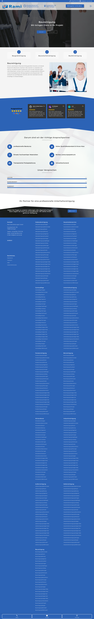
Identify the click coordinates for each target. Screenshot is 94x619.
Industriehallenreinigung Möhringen (71, 504)
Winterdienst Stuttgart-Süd (41, 465)
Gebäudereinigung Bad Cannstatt (42, 226)
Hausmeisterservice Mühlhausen (70, 247)
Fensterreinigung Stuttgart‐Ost (42, 397)
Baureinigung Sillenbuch (40, 582)
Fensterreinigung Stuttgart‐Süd (42, 399)
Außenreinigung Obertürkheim (42, 512)
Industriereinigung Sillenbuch (70, 451)
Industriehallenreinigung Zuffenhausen (72, 544)
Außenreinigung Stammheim (41, 519)
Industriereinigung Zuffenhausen (70, 479)
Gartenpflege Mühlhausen (41, 313)
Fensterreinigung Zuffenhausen (42, 413)
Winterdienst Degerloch (40, 430)
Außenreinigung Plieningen (41, 514)
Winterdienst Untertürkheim (41, 469)
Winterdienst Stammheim (41, 455)
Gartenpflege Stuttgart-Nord (41, 329)
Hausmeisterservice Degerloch (70, 233)
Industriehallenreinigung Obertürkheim (72, 512)
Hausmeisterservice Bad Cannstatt (70, 226)
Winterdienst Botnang (40, 427)
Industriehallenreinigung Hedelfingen (71, 500)
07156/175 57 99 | (76, 1)
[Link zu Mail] (2, 1)
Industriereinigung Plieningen (70, 448)
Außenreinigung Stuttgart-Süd (42, 530)
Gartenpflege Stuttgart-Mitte (41, 327)
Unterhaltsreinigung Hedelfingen (70, 306)
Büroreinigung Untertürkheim (70, 404)
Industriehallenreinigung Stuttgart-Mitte (72, 523)
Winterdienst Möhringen (40, 441)
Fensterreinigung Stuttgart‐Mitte (42, 392)
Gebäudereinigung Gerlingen (41, 238)
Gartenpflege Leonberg (40, 308)
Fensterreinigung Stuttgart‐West (42, 402)
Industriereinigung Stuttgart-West (70, 467)
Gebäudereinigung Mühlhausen (42, 247)
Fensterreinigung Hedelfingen (42, 371)
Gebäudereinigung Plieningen (42, 254)
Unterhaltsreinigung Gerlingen (70, 303)
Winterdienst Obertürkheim (41, 448)
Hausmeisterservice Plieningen (70, 254)
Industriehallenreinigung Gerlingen (71, 497)
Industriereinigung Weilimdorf (70, 476)
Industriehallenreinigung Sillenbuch (71, 516)
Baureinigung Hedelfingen (41, 565)
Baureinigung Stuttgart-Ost (41, 593)
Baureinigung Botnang (40, 556)
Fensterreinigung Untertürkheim (42, 404)
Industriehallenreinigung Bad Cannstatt (72, 486)
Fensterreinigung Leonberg (41, 374)
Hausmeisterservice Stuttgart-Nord (71, 264)
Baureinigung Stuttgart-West (41, 598)
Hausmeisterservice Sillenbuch (70, 257)
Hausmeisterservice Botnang (69, 231)
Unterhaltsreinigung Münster (69, 315)
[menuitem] (90, 6)
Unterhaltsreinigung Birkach (69, 294)
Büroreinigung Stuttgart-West (69, 402)
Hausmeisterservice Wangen (69, 278)
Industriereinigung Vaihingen (69, 472)
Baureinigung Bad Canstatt (41, 551)
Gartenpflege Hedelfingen (41, 306)
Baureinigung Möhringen (40, 570)
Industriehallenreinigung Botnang (70, 491)
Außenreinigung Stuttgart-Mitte (42, 523)
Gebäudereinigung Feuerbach (42, 236)
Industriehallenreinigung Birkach (70, 488)
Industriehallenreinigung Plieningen (71, 514)
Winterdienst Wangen (40, 474)
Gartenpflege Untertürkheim (41, 338)
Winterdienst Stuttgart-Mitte (41, 458)
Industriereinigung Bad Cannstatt (70, 423)
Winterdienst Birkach (40, 425)
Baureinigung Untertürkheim (41, 600)
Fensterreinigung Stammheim (42, 390)
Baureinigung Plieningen (40, 579)
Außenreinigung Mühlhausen (41, 507)
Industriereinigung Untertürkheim (70, 469)
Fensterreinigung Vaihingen (41, 406)
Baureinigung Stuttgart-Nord (41, 591)
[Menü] (90, 6)
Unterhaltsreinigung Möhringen (70, 310)
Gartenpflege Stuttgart (40, 289)
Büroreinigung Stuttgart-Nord (70, 395)
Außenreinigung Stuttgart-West (42, 533)
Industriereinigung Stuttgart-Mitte (70, 458)
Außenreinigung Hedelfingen (41, 500)
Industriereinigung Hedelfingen (70, 437)
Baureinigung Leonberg (40, 568)
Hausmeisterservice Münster (69, 250)
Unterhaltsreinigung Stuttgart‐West (71, 336)
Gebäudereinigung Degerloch (41, 233)
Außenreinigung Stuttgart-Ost (41, 528)
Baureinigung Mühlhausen (41, 572)
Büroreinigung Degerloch (69, 364)
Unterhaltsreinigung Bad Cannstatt (71, 292)
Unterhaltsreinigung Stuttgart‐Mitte (71, 327)
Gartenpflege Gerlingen (40, 303)
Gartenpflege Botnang (40, 296)
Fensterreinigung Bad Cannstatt (42, 357)
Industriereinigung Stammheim (70, 453)
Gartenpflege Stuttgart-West (41, 336)
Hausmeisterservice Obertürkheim (70, 252)
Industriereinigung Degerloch (69, 430)
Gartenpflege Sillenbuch (40, 322)
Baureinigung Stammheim (41, 584)
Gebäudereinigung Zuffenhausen (42, 282)
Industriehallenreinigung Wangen (70, 540)
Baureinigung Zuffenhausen (41, 610)
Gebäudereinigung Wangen (41, 278)
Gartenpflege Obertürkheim (41, 317)
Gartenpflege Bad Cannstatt (41, 292)
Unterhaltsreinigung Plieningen (70, 320)
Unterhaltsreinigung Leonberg (70, 308)
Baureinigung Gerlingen (40, 563)
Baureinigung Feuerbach (40, 561)
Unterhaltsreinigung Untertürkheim (71, 338)
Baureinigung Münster (40, 575)
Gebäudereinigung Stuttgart (41, 224)
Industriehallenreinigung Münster (70, 509)
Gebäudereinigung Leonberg (41, 243)
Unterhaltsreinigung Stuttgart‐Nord (71, 329)
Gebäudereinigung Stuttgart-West (42, 271)
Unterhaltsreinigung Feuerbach (70, 301)
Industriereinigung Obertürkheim (70, 446)
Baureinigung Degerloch (40, 558)
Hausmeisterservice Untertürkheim (71, 273)
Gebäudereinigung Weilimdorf (42, 280)
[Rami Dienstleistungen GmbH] (12, 7)
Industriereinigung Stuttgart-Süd (70, 465)
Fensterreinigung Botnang (41, 362)
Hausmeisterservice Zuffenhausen (70, 282)
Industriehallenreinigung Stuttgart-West (72, 533)
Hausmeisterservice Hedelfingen (70, 240)
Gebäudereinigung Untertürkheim (42, 273)
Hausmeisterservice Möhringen (70, 245)
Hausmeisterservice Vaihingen (70, 275)
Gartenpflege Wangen (40, 343)
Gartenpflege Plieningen (40, 320)
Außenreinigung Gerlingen (41, 497)
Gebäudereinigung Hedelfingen (42, 240)
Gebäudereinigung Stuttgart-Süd (42, 268)
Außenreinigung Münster (40, 509)
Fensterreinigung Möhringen (41, 376)
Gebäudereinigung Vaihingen (41, 275)
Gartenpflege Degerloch (40, 299)
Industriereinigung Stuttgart (69, 420)
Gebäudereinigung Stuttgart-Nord (42, 264)
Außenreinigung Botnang (41, 491)
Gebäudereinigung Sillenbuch (42, 257)
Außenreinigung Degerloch (41, 493)
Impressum (9, 260)
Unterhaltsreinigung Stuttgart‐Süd (70, 334)
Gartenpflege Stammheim (41, 324)
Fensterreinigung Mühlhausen (42, 378)
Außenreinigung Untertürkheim (42, 535)
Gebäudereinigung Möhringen (42, 245)
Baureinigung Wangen (40, 605)
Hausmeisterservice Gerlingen (70, 238)
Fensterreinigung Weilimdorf (41, 411)
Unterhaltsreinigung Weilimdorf (70, 345)
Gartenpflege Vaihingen (40, 341)
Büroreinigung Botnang (68, 362)
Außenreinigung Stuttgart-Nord (42, 526)
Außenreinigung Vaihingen (41, 537)
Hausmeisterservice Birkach (69, 229)
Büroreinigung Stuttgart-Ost (69, 397)
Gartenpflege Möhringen (40, 310)
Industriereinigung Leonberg (69, 439)
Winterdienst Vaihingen (40, 472)
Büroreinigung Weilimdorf (69, 411)
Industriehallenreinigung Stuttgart (71, 521)
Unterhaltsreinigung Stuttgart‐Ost (70, 331)
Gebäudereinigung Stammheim (42, 259)
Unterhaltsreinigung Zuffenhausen (71, 348)
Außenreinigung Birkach (40, 488)
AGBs (8, 262)
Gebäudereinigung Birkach (41, 229)
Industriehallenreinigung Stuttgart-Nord (72, 526)
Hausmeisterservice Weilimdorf (70, 280)
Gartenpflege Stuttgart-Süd (41, 334)
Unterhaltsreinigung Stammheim (70, 324)
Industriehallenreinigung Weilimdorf (71, 542)
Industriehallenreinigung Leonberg (71, 502)
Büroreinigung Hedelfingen (69, 371)
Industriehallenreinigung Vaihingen (71, 537)
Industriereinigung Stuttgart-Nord (70, 460)
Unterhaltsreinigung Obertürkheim (71, 317)
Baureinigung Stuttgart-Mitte (41, 589)
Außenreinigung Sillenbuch (41, 516)
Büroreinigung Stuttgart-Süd (69, 399)
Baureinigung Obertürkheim (41, 577)
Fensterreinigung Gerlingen (41, 369)
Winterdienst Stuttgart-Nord (41, 460)
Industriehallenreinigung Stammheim (71, 519)
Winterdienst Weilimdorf (40, 476)
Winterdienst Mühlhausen (41, 444)
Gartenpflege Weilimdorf (40, 345)
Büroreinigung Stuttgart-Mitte (70, 392)
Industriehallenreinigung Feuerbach (71, 495)
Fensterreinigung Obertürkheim (42, 383)
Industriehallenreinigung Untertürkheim (72, 535)
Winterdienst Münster (40, 446)
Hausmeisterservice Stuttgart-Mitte (71, 261)
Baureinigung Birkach (40, 554)
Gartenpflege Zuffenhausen (41, 348)
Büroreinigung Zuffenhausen (69, 413)
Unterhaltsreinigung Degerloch (70, 299)
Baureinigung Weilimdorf (40, 607)
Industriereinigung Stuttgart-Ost (70, 462)
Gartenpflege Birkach (40, 294)
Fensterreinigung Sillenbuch (41, 388)
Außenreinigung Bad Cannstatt (42, 486)
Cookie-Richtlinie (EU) (12, 264)
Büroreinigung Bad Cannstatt (69, 357)
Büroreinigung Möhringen (69, 376)
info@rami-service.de (86, 1)
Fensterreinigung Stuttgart (41, 355)
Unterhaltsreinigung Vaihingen (70, 341)
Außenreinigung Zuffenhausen (42, 544)
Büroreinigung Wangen (68, 409)
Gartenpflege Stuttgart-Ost (41, 331)
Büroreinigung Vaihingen (69, 406)
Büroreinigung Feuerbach (69, 367)
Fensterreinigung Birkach (40, 360)
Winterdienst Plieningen (40, 451)
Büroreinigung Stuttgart (68, 355)
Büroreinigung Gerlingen (68, 369)
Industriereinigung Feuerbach (70, 432)
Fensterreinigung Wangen (41, 409)
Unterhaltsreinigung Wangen (69, 343)
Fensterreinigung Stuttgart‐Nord (42, 395)
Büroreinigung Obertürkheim (69, 383)
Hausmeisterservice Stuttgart (69, 224)
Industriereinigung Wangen (69, 474)
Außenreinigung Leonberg (41, 502)
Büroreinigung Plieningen (69, 385)
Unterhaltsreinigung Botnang (69, 296)
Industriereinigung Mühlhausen (70, 441)
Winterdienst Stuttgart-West (41, 467)
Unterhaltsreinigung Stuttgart (69, 289)
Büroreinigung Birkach (68, 360)
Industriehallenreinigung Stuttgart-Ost (71, 528)
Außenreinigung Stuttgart (41, 521)
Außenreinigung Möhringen (41, 504)
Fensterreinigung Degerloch (41, 364)
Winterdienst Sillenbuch (40, 453)
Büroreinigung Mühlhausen (69, 378)
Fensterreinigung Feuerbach (41, 367)
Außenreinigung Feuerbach (41, 495)
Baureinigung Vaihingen (40, 603)
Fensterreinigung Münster (41, 381)
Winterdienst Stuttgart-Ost (41, 462)
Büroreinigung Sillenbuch (69, 388)
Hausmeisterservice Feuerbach (70, 236)
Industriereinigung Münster (69, 444)
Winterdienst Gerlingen (40, 434)
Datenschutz (10, 257)
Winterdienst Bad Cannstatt (41, 423)
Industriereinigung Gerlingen (69, 434)
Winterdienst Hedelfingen (41, 437)
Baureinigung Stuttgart (40, 586)
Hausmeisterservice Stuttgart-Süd (70, 268)
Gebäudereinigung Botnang (41, 231)
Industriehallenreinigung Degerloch (71, 493)
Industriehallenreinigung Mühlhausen (71, 507)
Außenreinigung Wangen (40, 540)
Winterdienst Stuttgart (40, 420)
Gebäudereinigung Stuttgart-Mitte (42, 261)
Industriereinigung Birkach (69, 425)
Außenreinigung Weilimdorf (41, 542)
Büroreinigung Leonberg (68, 374)
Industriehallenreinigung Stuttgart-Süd (72, 530)
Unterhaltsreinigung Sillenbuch (70, 322)
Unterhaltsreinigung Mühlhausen (70, 313)
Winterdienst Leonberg (40, 439)
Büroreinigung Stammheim (69, 390)
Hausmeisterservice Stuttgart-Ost (70, 266)
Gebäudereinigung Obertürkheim (42, 252)
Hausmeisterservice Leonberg (69, 243)
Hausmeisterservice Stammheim (70, 259)
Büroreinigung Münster (68, 381)
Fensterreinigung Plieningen (41, 385)
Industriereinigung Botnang (69, 427)
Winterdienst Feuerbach (40, 432)
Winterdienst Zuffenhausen (41, 479)
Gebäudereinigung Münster (41, 250)
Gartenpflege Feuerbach (40, 301)
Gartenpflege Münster (40, 315)
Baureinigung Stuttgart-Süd (41, 596)
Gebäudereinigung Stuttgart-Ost (42, 266)
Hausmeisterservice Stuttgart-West (70, 271)
